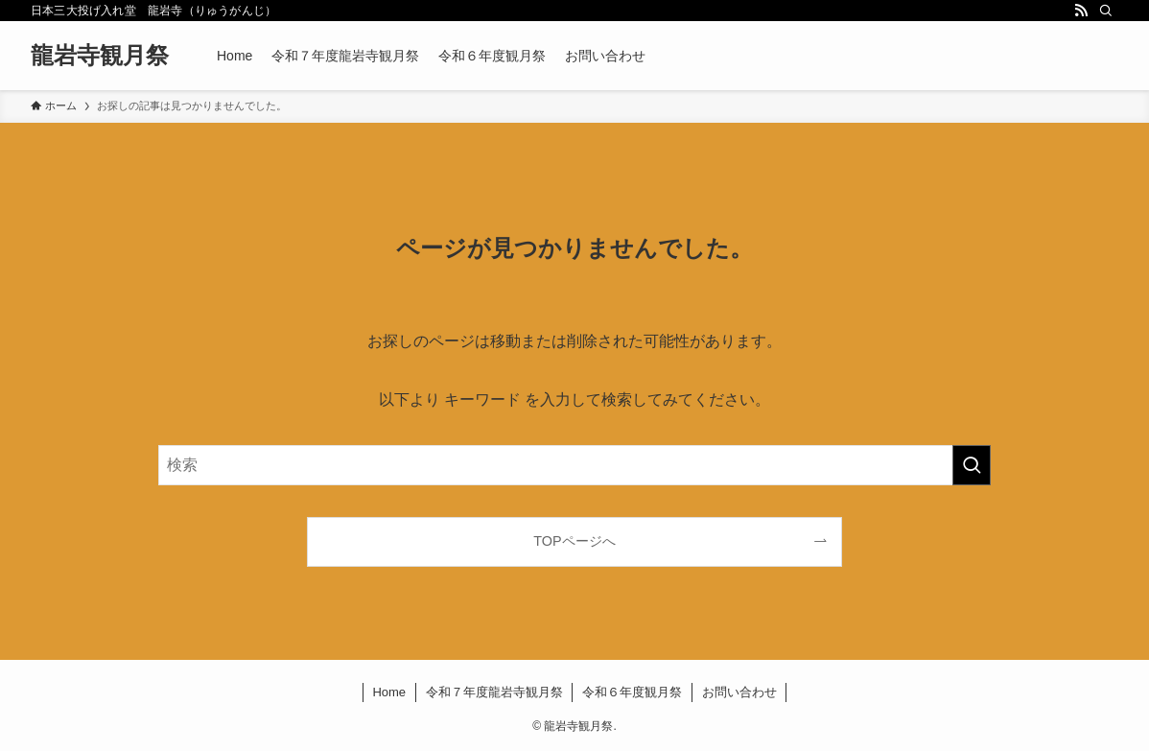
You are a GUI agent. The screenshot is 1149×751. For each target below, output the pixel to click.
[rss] (1080, 10)
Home (389, 692)
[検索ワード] (574, 465)
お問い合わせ (739, 692)
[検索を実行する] (971, 465)
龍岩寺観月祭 (100, 55)
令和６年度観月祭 (632, 692)
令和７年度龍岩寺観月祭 (494, 692)
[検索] (1105, 10)
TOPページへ (574, 541)
